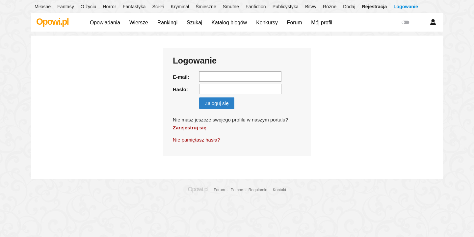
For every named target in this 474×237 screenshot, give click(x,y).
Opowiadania (105, 22)
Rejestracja (374, 6)
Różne (329, 6)
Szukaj (194, 22)
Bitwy (310, 6)
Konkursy (267, 22)
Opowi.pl (52, 22)
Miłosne (43, 6)
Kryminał (180, 6)
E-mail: (181, 77)
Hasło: (180, 89)
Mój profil (321, 22)
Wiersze (138, 22)
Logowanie (406, 6)
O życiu (88, 6)
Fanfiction (256, 6)
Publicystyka (286, 6)
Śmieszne (206, 6)
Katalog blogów (229, 22)
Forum (294, 22)
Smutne (231, 6)
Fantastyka (134, 6)
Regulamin (258, 190)
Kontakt (279, 190)
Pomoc (237, 190)
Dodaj (349, 6)
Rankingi (167, 22)
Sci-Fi (158, 6)
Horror (109, 6)
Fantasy (65, 6)
